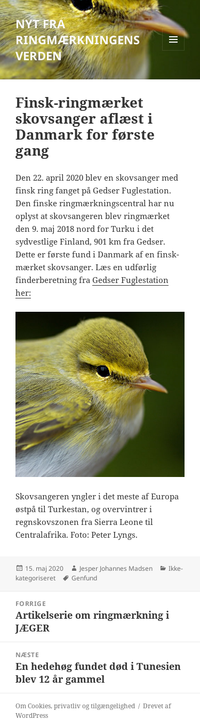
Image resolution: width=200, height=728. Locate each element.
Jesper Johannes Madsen (116, 568)
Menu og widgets (174, 50)
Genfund (84, 578)
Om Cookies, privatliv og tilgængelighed (75, 705)
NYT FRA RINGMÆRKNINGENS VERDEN (77, 39)
